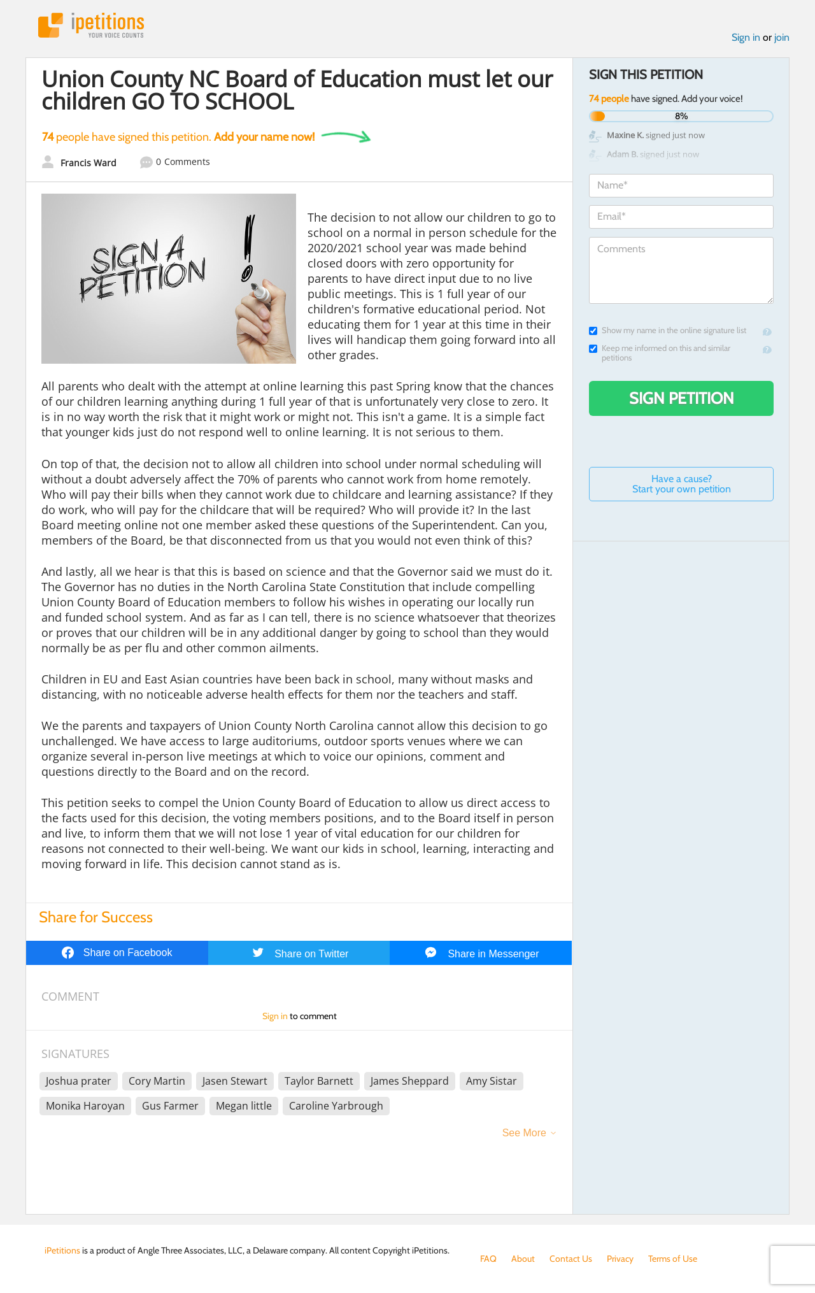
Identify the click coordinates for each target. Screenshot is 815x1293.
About (523, 1258)
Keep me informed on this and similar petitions (659, 352)
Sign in (746, 37)
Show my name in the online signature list (667, 330)
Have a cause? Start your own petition (681, 484)
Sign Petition (681, 398)
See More (524, 1132)
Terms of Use (672, 1258)
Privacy (620, 1258)
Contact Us (570, 1258)
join (782, 37)
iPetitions (91, 25)
